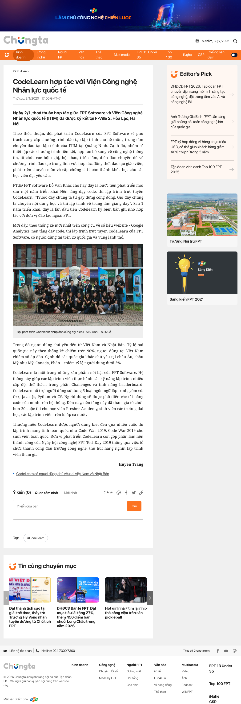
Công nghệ (41, 54)
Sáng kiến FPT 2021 (187, 299)
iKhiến (158, 663)
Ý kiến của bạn (78, 506)
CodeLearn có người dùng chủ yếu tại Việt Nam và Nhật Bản (62, 474)
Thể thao (99, 54)
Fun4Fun (160, 670)
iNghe (187, 55)
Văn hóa (81, 54)
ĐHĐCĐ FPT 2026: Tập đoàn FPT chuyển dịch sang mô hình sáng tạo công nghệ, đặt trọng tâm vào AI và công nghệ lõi (202, 94)
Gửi (134, 506)
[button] (150, 590)
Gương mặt (134, 663)
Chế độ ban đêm (223, 54)
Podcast (187, 677)
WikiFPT (187, 684)
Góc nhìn (132, 677)
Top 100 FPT (219, 676)
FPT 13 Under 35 (147, 54)
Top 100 (169, 54)
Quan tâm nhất (46, 493)
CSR (202, 55)
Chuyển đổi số (108, 663)
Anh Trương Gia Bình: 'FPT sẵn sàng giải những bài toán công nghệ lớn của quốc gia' (202, 121)
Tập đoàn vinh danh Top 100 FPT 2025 (202, 169)
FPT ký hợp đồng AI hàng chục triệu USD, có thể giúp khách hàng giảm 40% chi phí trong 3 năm (202, 146)
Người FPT (62, 54)
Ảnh (184, 670)
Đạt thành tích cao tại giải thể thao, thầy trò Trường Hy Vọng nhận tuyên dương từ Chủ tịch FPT (30, 610)
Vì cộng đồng (163, 677)
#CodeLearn (35, 530)
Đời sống (132, 670)
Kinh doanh (21, 54)
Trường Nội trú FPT (186, 241)
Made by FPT (107, 670)
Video (185, 663)
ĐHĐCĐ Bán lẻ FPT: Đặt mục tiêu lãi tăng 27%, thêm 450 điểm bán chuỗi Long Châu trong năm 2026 (76, 610)
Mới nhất (70, 493)
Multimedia (122, 55)
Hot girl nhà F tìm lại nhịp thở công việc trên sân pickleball (126, 605)
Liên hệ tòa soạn (18, 643)
